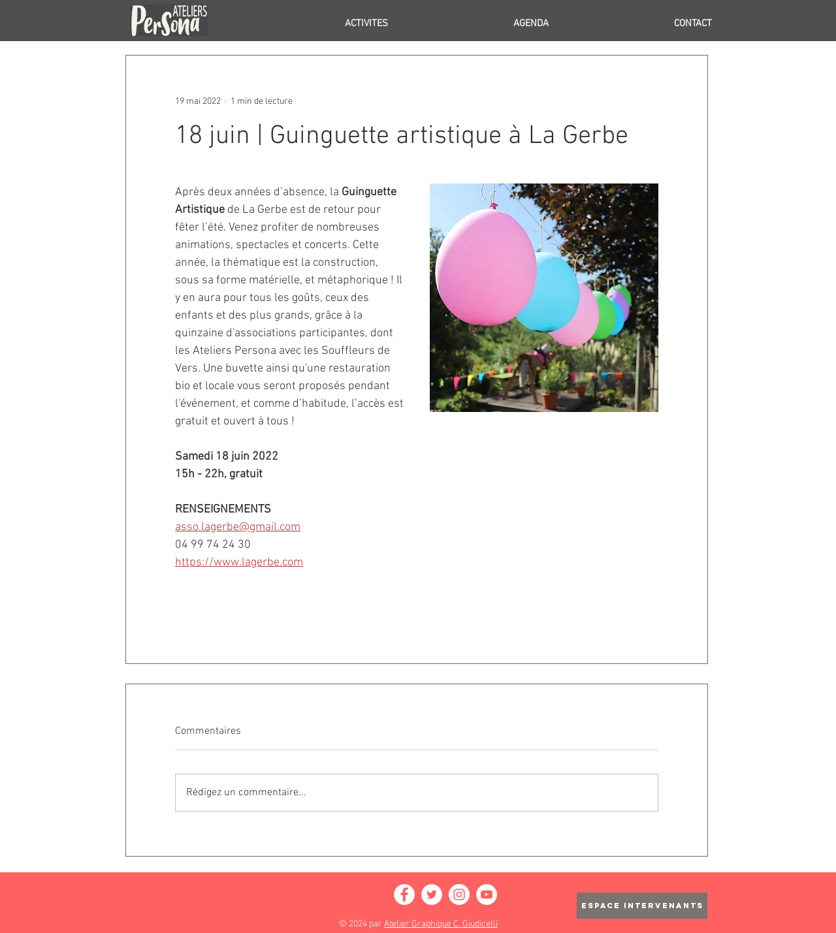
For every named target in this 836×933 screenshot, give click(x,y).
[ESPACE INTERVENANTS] (642, 906)
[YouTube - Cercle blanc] (486, 894)
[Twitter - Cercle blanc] (431, 894)
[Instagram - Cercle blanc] (459, 894)
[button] (312, 23)
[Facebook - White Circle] (404, 894)
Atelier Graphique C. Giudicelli (441, 924)
